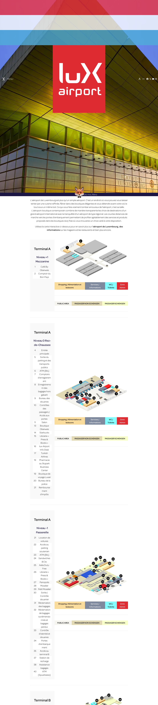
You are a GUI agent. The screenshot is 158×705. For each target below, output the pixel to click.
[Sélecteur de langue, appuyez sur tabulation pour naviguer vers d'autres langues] (143, 79)
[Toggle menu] (7, 79)
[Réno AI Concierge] (79, 207)
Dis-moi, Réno (85, 209)
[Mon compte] (139, 79)
